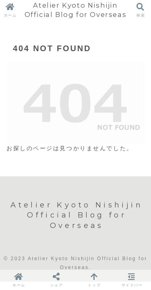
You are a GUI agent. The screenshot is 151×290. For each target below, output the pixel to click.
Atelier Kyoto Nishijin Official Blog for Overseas (76, 10)
